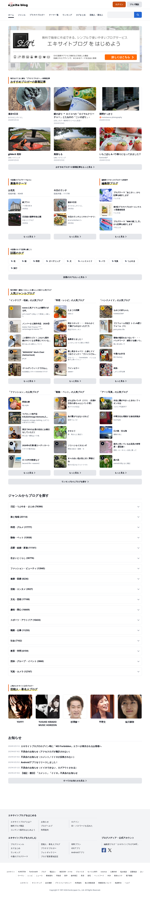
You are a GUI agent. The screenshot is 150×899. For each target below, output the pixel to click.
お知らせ (45, 821)
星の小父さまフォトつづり (78, 465)
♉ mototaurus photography (110, 117)
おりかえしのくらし (15, 117)
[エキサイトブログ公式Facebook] (103, 850)
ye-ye (24, 358)
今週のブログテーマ (19, 856)
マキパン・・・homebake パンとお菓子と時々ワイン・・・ (82, 359)
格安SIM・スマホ (66, 872)
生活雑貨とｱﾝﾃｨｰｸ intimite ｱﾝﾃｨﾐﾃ (35, 372)
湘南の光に (117, 434)
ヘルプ (127, 883)
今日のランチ (60, 190)
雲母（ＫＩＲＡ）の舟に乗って (125, 450)
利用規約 (45, 830)
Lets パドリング (14, 158)
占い (141, 872)
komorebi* (103, 158)
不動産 (58, 875)
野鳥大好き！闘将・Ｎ (76, 449)
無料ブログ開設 (17, 825)
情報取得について (104, 883)
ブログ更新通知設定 (49, 856)
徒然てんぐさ (73, 420)
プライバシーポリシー (63, 883)
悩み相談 (123, 872)
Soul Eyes (117, 420)
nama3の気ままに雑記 (121, 463)
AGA (109, 875)
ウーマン (21, 875)
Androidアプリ (77, 852)
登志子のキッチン (74, 329)
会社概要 (48, 883)
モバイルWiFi (92, 872)
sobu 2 (70, 314)
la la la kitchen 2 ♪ (75, 220)
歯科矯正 (74, 875)
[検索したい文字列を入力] (121, 15)
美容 (82, 875)
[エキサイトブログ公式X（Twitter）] (109, 850)
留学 (66, 875)
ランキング (15, 852)
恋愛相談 (133, 872)
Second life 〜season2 (30, 463)
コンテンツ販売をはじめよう (23, 830)
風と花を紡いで (119, 344)
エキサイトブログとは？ (21, 821)
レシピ (30, 875)
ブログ (43, 872)
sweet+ (70, 372)
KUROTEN (22, 872)
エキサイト (11, 872)
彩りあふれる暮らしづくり (32, 344)
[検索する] (138, 15)
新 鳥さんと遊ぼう (76, 434)
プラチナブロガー (48, 848)
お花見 (11, 190)
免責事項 (118, 883)
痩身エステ (118, 875)
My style (25, 405)
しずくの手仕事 (119, 372)
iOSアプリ (75, 848)
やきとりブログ (28, 220)
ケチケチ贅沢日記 (28, 449)
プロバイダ (80, 872)
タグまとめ (15, 848)
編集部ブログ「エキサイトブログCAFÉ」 (121, 844)
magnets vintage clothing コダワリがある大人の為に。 (35, 421)
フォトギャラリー (48, 852)
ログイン (75, 821)
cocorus (104, 872)
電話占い (53, 872)
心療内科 (113, 872)
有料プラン (76, 844)
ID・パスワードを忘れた (82, 825)
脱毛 (89, 875)
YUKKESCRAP (118, 314)
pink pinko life (119, 329)
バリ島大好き (27, 206)
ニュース (39, 875)
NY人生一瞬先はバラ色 (30, 436)
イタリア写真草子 (120, 407)
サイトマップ (37, 883)
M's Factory (117, 357)
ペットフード (99, 875)
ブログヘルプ (47, 825)
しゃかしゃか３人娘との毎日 (78, 343)
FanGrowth (33, 872)
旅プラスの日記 (73, 407)
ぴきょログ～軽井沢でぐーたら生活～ (68, 121)
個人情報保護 (90, 883)
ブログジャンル (17, 844)
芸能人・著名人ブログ (50, 844)
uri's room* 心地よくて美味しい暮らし (36, 315)
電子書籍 (129, 875)
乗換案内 (49, 875)
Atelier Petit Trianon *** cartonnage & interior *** (32, 328)
